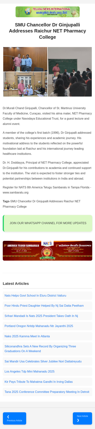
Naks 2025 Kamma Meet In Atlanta (27, 336)
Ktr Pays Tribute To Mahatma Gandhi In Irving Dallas (39, 381)
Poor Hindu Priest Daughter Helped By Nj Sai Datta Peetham (44, 305)
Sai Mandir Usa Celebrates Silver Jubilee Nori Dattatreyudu (43, 361)
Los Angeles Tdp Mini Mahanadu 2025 (30, 371)
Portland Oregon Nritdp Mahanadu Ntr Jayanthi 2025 (39, 326)
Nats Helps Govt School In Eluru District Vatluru (35, 295)
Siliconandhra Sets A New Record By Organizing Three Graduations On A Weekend (40, 349)
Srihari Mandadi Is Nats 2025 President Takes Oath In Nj (41, 315)
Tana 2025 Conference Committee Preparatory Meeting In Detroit (47, 391)
